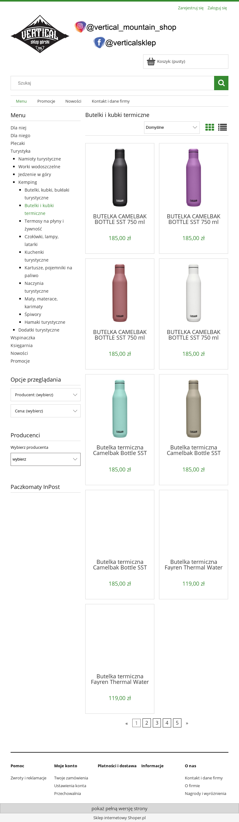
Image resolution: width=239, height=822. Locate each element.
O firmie (192, 785)
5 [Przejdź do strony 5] (177, 723)
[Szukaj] (221, 83)
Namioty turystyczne (39, 159)
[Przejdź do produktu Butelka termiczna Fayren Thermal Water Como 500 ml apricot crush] (193, 523)
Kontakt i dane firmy (204, 778)
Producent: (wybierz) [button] (34, 394)
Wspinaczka (23, 338)
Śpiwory (33, 314)
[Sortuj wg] (172, 127)
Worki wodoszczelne (39, 167)
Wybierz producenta (29, 447)
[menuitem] (21, 101)
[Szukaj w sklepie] (113, 83)
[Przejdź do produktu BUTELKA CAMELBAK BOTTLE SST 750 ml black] (120, 177)
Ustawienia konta (70, 785)
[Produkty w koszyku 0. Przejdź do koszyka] (166, 61)
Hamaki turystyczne (45, 322)
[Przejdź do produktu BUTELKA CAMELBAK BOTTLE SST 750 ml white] (193, 293)
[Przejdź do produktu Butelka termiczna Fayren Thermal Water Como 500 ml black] (120, 637)
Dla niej (18, 128)
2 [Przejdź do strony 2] (146, 723)
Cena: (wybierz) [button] (29, 411)
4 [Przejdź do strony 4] (167, 723)
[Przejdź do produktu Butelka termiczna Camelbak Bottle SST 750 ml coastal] (120, 408)
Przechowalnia (67, 793)
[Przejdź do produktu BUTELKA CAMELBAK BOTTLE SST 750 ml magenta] (193, 177)
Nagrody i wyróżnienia (205, 793)
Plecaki (18, 143)
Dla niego (20, 135)
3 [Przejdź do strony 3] (157, 723)
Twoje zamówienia (71, 778)
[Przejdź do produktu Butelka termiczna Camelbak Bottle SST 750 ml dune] (193, 408)
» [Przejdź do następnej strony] (187, 723)
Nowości (19, 353)
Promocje (20, 361)
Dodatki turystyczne (38, 330)
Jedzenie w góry (34, 174)
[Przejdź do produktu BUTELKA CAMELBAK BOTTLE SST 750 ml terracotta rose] (120, 293)
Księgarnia (22, 345)
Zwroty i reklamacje (28, 778)
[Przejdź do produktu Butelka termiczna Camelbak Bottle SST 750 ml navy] (120, 523)
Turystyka (20, 151)
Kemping (27, 182)
